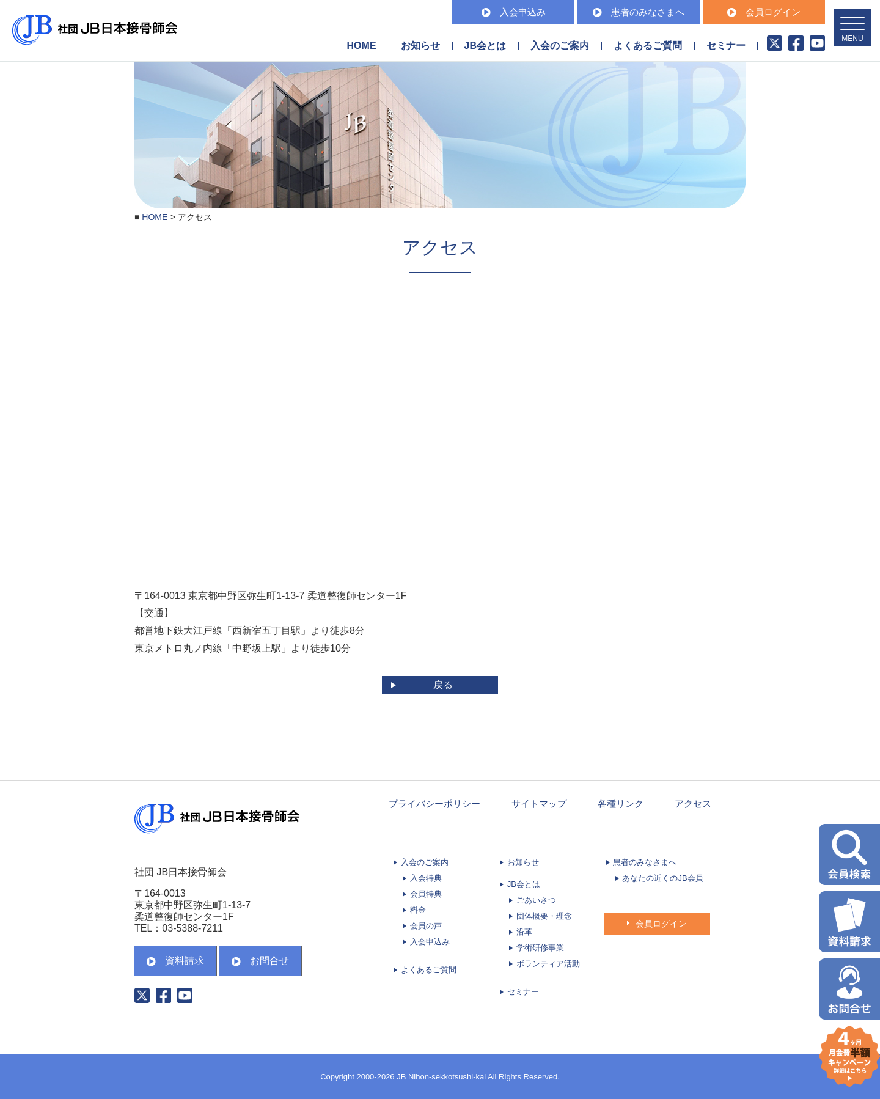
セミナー (726, 45)
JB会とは (523, 884)
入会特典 (426, 878)
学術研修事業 (540, 947)
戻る (443, 685)
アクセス (693, 803)
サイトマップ (539, 803)
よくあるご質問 (648, 45)
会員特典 (426, 894)
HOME (361, 45)
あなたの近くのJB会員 (662, 878)
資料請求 (175, 960)
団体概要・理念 (544, 916)
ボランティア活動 (548, 963)
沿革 (524, 931)
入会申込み (514, 12)
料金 (418, 909)
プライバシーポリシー (434, 803)
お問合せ (260, 960)
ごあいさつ (536, 900)
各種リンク (621, 803)
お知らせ (420, 45)
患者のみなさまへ (638, 12)
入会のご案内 (425, 862)
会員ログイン (764, 12)
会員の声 (426, 925)
